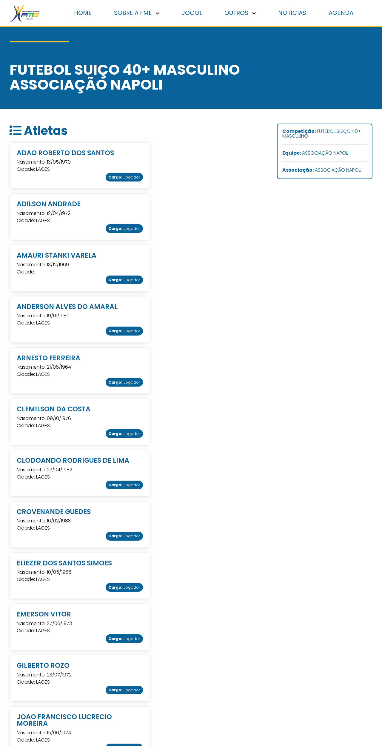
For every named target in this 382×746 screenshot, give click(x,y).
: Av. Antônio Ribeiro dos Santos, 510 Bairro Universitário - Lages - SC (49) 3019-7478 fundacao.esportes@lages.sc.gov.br (156, 675)
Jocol (192, 13)
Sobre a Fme (251, 667)
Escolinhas (327, 683)
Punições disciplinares (261, 659)
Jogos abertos (332, 675)
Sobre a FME (137, 13)
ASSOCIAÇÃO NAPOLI (315, 153)
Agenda (341, 13)
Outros (240, 13)
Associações (250, 675)
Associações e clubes (339, 667)
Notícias (292, 13)
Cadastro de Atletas (260, 683)
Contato (246, 691)
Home (84, 13)
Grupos (323, 691)
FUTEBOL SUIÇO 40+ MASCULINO (321, 134)
